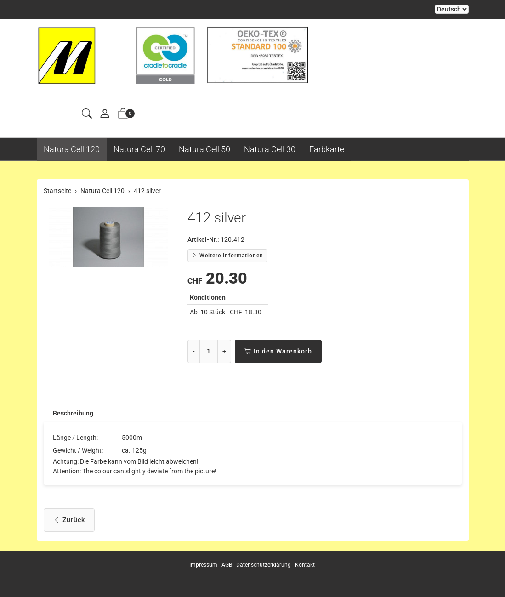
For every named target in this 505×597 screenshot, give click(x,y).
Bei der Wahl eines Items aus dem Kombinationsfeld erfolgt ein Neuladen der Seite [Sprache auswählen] (452, 9)
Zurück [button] (69, 521)
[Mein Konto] (105, 114)
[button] (87, 114)
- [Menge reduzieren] (194, 351)
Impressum (203, 565)
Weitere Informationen (227, 255)
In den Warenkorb (278, 351)
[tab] (68, 413)
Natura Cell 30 (269, 149)
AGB (226, 565)
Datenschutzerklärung (263, 565)
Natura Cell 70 (139, 149)
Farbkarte (326, 149)
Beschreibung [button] (73, 413)
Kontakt (305, 565)
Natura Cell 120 (72, 149)
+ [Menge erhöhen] (224, 351)
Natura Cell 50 (204, 149)
